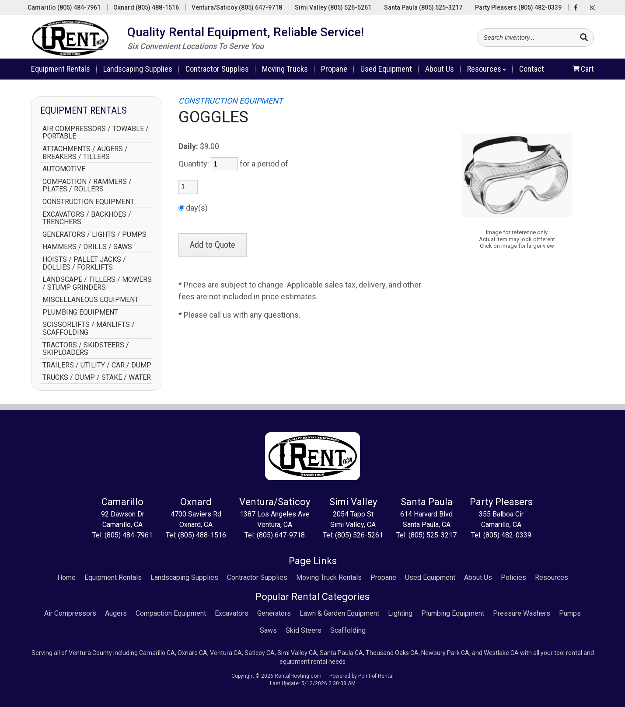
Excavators (231, 613)
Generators (274, 613)
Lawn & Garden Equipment (339, 613)
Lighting (400, 613)
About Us (478, 577)
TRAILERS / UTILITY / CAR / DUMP (96, 365)
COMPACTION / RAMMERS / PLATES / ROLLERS (87, 185)
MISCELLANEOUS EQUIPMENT (90, 300)
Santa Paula (423, 7)
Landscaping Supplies (137, 72)
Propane (334, 72)
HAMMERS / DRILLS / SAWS (87, 247)
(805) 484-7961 (129, 535)
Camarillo (64, 7)
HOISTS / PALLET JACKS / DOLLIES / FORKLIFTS (84, 263)
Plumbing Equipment (452, 613)
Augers (116, 613)
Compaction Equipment (171, 613)
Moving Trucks (285, 72)
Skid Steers (303, 630)
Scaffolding (348, 630)
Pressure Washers (521, 613)
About (439, 72)
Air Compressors (70, 613)
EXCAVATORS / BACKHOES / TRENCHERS (86, 218)
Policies (513, 577)
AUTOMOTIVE (63, 169)
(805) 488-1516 (202, 535)
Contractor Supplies (217, 72)
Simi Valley (333, 7)
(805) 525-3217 (433, 535)
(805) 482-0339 (507, 535)
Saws (268, 630)
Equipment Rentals (113, 577)
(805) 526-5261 (359, 535)
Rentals (60, 72)
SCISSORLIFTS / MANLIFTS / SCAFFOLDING (88, 328)
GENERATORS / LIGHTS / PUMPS (94, 235)
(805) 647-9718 (281, 535)
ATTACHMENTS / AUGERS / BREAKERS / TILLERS (85, 152)
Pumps (570, 613)
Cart (583, 72)
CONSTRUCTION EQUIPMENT (88, 202)
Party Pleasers (518, 7)
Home (66, 577)
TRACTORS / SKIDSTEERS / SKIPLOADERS (85, 349)
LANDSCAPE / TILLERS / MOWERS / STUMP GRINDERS (97, 283)
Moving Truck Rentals (329, 577)
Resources (486, 72)
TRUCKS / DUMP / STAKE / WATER (96, 377)
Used (386, 72)
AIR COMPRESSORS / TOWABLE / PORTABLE (95, 132)
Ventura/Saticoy (237, 7)
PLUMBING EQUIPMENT (80, 312)
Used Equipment (430, 577)
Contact (531, 72)
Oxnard (146, 7)
